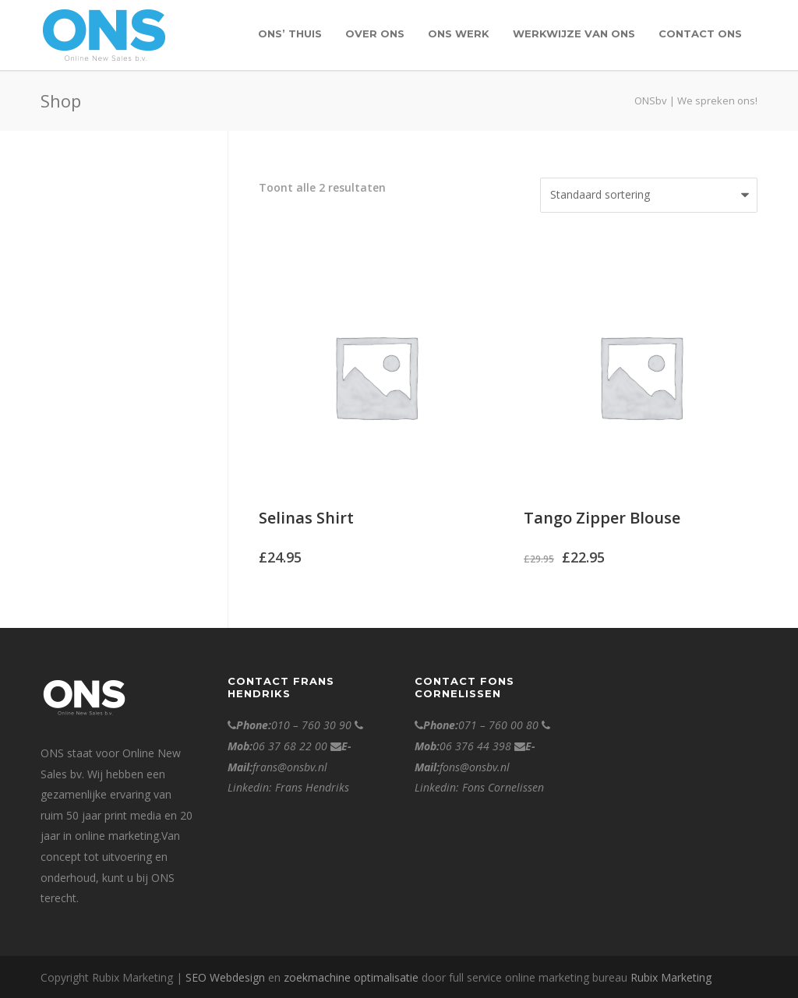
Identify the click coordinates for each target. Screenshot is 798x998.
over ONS (374, 33)
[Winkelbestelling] (648, 195)
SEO (196, 977)
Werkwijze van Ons (574, 33)
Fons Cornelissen (503, 787)
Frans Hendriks (312, 787)
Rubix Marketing (670, 977)
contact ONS (700, 33)
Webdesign (237, 977)
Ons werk (458, 33)
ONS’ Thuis (290, 33)
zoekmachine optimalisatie (351, 977)
